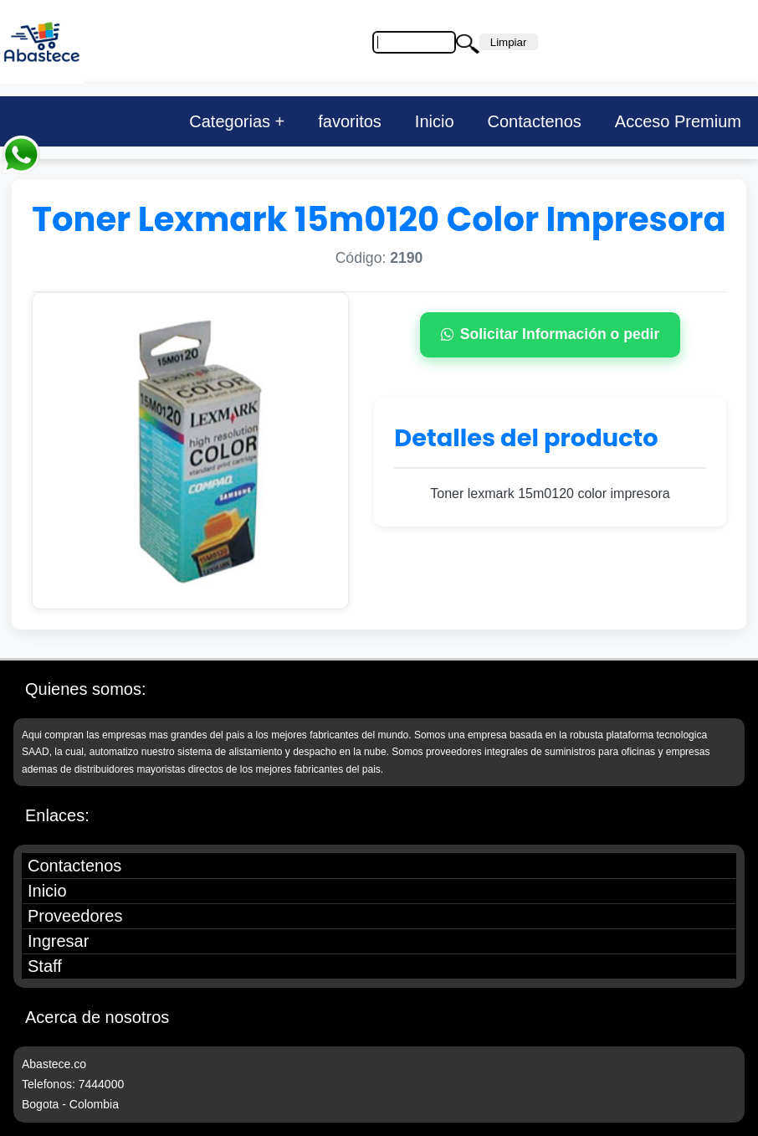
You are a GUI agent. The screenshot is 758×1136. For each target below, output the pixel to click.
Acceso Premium (678, 121)
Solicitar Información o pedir (550, 334)
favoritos (350, 121)
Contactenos (534, 121)
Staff (45, 966)
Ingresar (58, 941)
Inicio (434, 121)
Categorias (229, 121)
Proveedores (75, 916)
